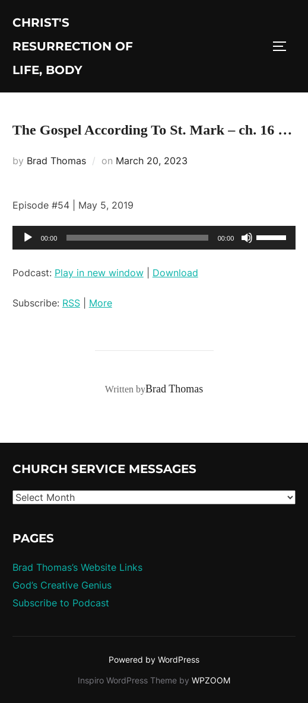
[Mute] (247, 238)
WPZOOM (211, 680)
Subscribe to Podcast (60, 603)
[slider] (137, 238)
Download (175, 273)
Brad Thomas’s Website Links (77, 567)
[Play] (28, 238)
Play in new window (99, 273)
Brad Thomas (56, 161)
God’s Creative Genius (62, 585)
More (100, 303)
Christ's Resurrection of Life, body (72, 46)
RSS (71, 303)
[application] (154, 238)
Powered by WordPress (154, 659)
